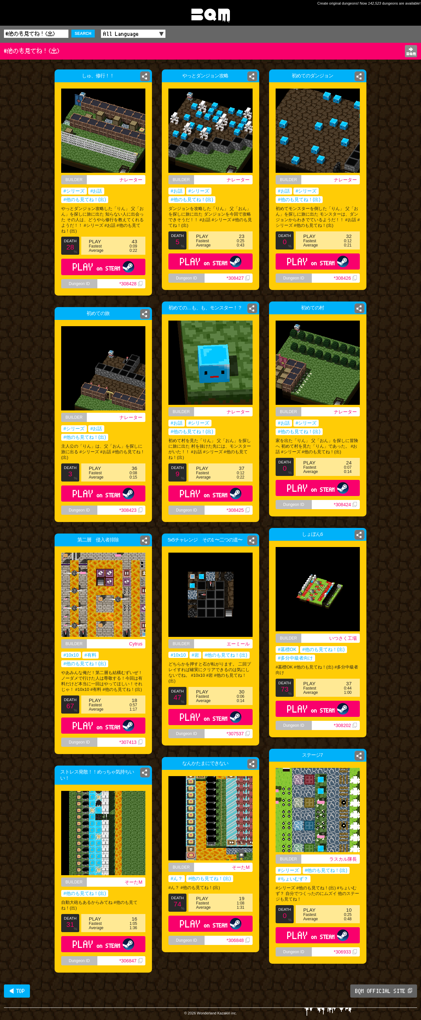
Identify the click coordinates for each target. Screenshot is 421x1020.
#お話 (96, 191)
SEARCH (83, 33)
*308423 (130, 510)
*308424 (345, 504)
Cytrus (135, 643)
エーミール (238, 643)
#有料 (90, 655)
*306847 (130, 960)
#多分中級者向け (295, 658)
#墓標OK (287, 649)
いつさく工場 (343, 638)
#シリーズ (74, 191)
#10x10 (178, 655)
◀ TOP (17, 991)
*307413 (130, 742)
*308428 (130, 283)
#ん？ (177, 878)
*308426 (345, 278)
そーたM (241, 867)
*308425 (238, 510)
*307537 (238, 733)
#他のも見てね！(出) (84, 199)
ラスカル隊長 (343, 859)
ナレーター (130, 179)
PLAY (103, 267)
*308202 (345, 725)
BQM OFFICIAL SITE (383, 991)
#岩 (195, 655)
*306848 (238, 940)
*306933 (345, 952)
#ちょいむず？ (293, 878)
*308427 (238, 278)
